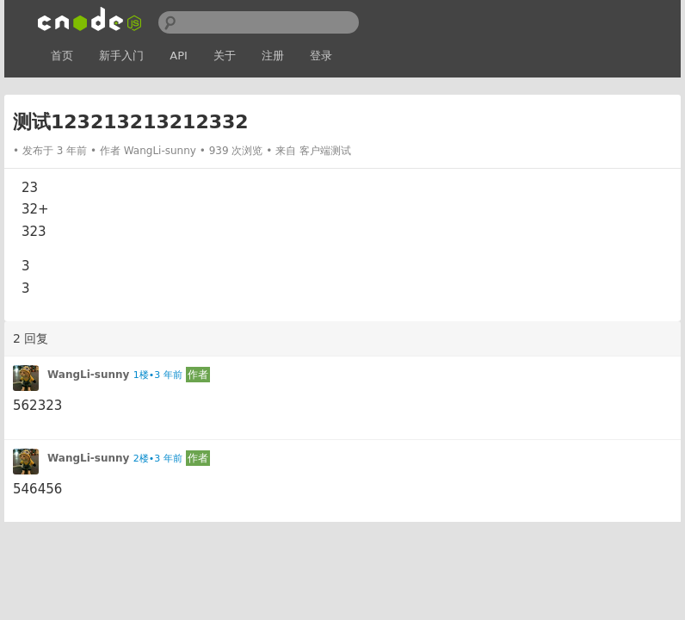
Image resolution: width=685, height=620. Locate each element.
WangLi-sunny (160, 151)
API (179, 55)
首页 (62, 55)
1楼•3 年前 (157, 375)
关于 (224, 55)
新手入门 (121, 55)
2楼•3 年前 (157, 458)
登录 (321, 55)
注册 (273, 55)
